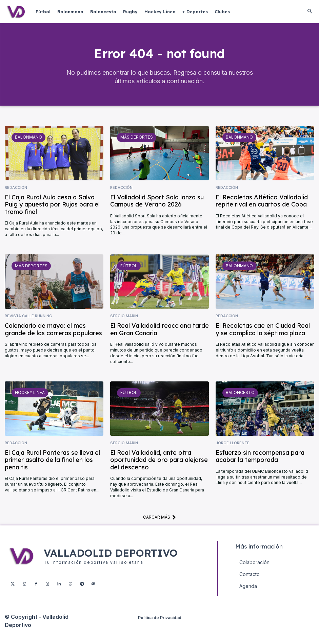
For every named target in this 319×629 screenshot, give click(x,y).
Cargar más (159, 517)
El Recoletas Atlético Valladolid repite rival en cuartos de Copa (262, 200)
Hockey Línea (30, 392)
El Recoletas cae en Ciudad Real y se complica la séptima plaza (263, 329)
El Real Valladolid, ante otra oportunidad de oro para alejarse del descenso (159, 459)
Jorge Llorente (233, 443)
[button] (309, 11)
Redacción (16, 187)
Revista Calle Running (28, 316)
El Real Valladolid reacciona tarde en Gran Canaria (159, 329)
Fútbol (128, 265)
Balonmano (28, 137)
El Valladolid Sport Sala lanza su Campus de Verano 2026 (157, 200)
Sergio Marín (124, 316)
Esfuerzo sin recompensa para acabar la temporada (260, 456)
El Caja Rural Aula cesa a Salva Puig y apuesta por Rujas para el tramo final (52, 204)
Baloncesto (240, 392)
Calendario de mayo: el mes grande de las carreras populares (53, 329)
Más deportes (136, 137)
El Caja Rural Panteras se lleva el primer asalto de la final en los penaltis (52, 459)
